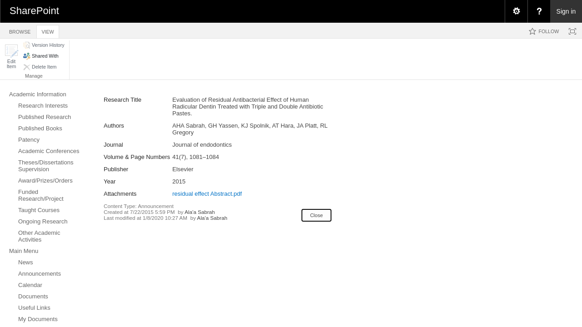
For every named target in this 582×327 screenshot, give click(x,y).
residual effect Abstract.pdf (207, 193)
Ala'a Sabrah (200, 212)
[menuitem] (516, 11)
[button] (11, 56)
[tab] (19, 30)
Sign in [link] (566, 11)
